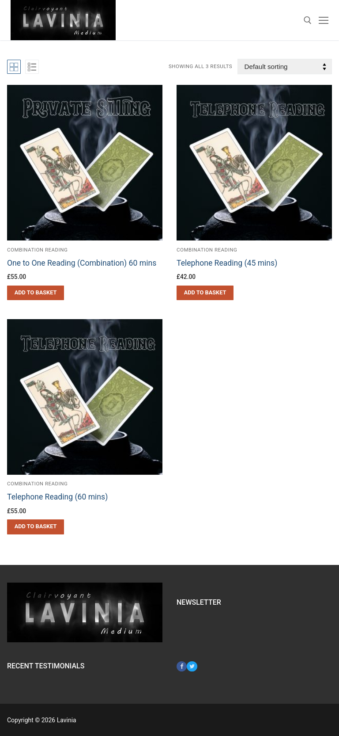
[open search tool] (308, 20)
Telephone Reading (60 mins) (57, 496)
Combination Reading (37, 250)
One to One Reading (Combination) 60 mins (81, 263)
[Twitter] (192, 666)
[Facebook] (182, 666)
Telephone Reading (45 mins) (227, 263)
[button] (35, 293)
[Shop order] (284, 66)
